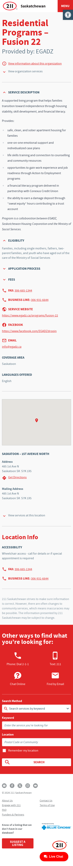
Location (8, 735)
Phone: (18, 658)
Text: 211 (55, 658)
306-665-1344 (23, 291)
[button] (68, 15)
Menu (65, 6)
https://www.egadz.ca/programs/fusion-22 (30, 315)
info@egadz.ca (11, 347)
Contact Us (46, 800)
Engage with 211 (11, 805)
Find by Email (55, 678)
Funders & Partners (13, 814)
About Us (7, 800)
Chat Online (17, 678)
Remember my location (23, 751)
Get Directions (14, 477)
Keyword (8, 718)
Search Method (12, 701)
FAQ (4, 810)
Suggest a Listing (17, 843)
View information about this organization (35, 64)
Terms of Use (47, 805)
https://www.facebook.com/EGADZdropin (29, 331)
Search (24, 762)
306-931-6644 (39, 300)
